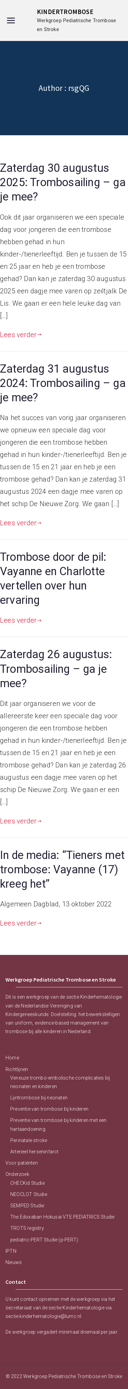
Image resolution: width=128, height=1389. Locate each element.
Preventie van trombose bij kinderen (49, 1109)
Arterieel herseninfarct (34, 1151)
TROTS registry (27, 1228)
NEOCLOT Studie (28, 1194)
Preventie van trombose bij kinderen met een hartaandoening (58, 1124)
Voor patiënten (21, 1163)
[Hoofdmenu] (10, 20)
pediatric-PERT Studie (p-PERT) (44, 1239)
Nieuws (13, 1262)
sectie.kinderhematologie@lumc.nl (43, 1316)
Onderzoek (17, 1174)
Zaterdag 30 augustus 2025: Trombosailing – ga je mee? (63, 182)
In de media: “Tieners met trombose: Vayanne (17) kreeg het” (62, 869)
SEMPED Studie (27, 1205)
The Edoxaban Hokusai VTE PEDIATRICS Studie (62, 1217)
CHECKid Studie (27, 1183)
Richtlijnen (16, 1069)
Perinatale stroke (28, 1140)
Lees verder (21, 335)
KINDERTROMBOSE (65, 12)
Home (12, 1057)
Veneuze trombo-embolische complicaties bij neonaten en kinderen (60, 1082)
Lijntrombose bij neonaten (39, 1097)
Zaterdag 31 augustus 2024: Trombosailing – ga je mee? (63, 383)
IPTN (10, 1251)
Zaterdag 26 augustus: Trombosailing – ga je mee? (56, 669)
